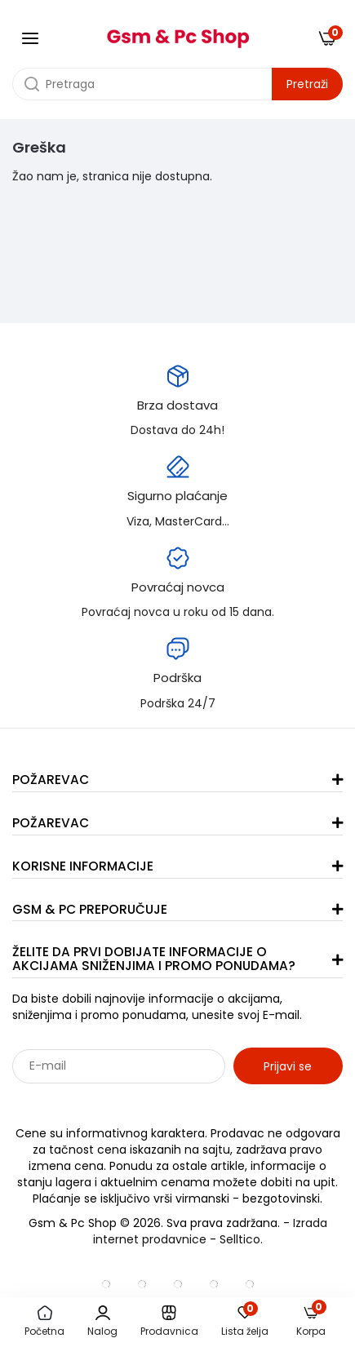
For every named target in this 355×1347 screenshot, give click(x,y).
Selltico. (241, 1239)
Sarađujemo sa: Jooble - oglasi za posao (113, 1101)
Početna (44, 1321)
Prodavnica (169, 1321)
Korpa (311, 1321)
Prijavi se (288, 1066)
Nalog (102, 1321)
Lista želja (244, 1321)
